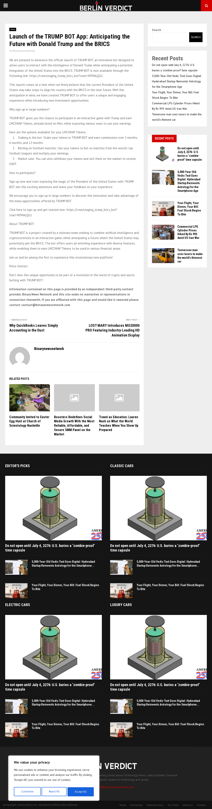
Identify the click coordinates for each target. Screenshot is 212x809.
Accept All (81, 792)
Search (156, 30)
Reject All (54, 792)
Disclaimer (136, 805)
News (12, 29)
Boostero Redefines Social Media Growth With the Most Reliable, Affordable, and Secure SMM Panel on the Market (74, 425)
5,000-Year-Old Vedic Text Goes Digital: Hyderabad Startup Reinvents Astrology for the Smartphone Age (176, 81)
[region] (53, 779)
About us (188, 805)
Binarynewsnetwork (24, 50)
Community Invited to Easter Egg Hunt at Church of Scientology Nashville (29, 421)
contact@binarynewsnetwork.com (113, 787)
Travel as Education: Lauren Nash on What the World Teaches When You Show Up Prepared (118, 423)
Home (122, 805)
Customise (26, 792)
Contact (201, 805)
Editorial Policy (155, 805)
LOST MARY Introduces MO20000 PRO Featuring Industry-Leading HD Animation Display (113, 330)
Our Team (173, 805)
